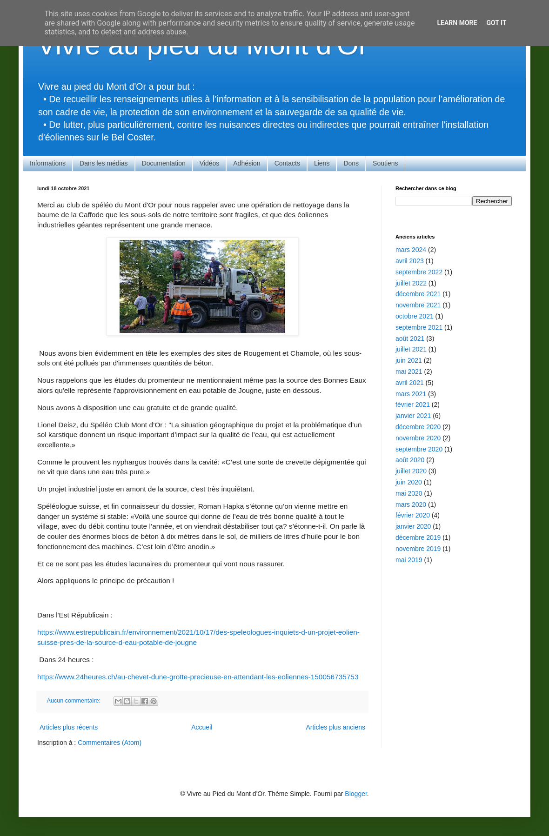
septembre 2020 (418, 449)
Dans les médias (104, 163)
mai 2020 (408, 493)
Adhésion (246, 163)
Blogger (356, 793)
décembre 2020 (418, 427)
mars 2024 (410, 249)
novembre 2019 (418, 548)
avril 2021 (409, 382)
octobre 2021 (414, 316)
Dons (351, 163)
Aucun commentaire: (74, 700)
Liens (321, 163)
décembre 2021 (418, 294)
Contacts (287, 163)
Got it (496, 23)
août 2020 (409, 460)
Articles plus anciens (335, 727)
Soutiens (385, 163)
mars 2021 (410, 394)
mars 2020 (410, 504)
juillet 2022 (411, 283)
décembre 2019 (418, 537)
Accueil (201, 727)
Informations (48, 163)
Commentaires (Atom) (109, 742)
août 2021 (409, 338)
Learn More (457, 23)
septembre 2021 (418, 327)
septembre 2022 (418, 272)
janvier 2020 (413, 526)
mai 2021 (408, 371)
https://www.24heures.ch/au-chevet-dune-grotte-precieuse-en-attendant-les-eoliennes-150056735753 (197, 677)
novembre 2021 (418, 305)
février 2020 (412, 515)
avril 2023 (409, 261)
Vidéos (210, 163)
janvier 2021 (413, 415)
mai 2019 (408, 560)
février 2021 (412, 404)
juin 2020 (408, 482)
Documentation (164, 163)
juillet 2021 (411, 349)
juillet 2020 (411, 471)
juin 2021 (408, 360)
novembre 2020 (418, 438)
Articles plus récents (69, 727)
